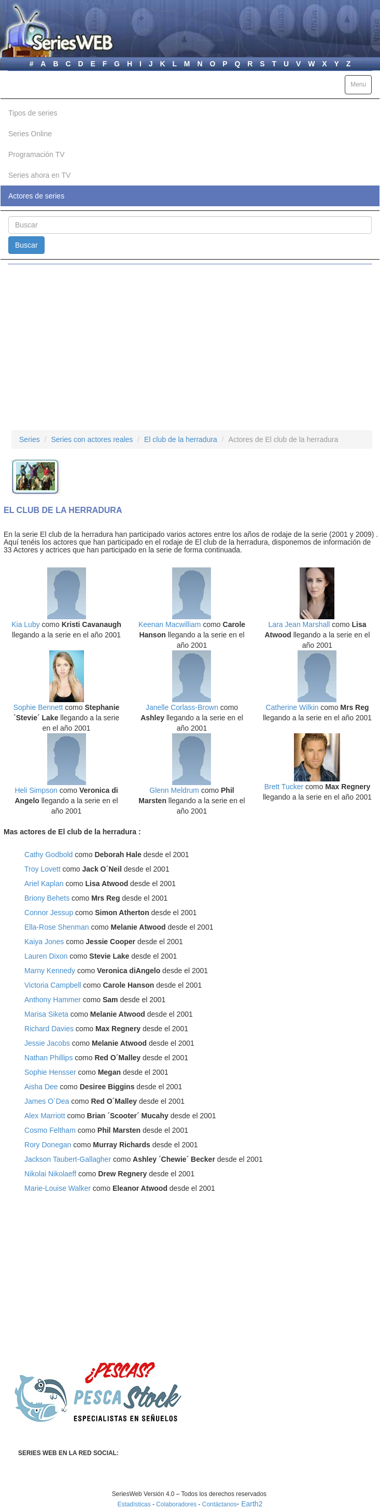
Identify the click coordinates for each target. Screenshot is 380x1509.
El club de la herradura (180, 439)
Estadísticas (134, 1504)
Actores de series (36, 196)
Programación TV (36, 154)
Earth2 (251, 1504)
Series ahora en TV (39, 175)
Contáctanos (219, 1504)
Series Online (30, 134)
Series (29, 439)
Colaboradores (176, 1504)
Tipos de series (32, 113)
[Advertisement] (190, 347)
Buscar (26, 245)
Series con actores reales (92, 439)
